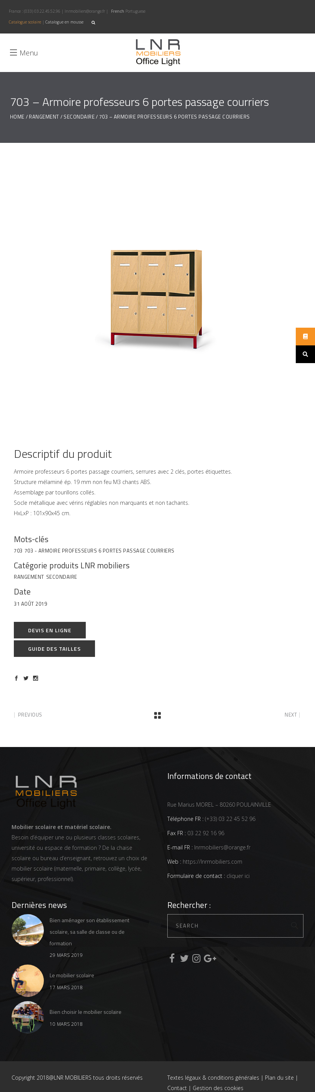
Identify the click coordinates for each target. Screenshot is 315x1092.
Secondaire (79, 116)
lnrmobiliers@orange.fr (85, 11)
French (117, 11)
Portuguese (135, 11)
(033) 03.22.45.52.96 (42, 11)
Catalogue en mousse (64, 22)
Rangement (44, 116)
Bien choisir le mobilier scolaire (86, 1012)
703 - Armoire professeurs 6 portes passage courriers (100, 550)
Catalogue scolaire (25, 22)
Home (17, 116)
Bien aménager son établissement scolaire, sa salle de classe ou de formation (89, 931)
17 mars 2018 (66, 987)
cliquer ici (237, 875)
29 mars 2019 (66, 955)
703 (18, 550)
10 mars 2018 (66, 1024)
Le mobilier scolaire (72, 975)
